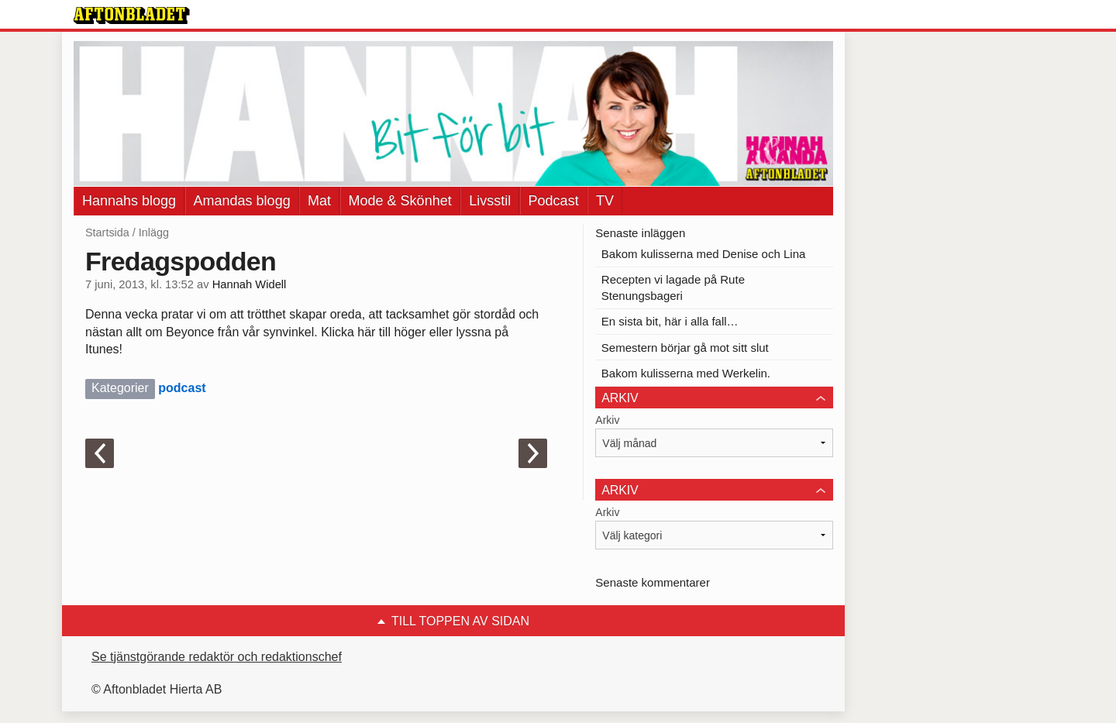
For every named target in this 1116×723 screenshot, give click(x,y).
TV (605, 200)
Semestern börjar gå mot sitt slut (685, 347)
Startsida (107, 232)
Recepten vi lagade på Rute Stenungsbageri (673, 287)
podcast (181, 387)
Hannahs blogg (129, 200)
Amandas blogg (242, 200)
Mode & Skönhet (400, 200)
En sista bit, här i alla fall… (670, 321)
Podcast (554, 200)
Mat (319, 200)
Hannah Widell (249, 284)
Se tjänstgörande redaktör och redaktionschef (216, 656)
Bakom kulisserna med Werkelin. (685, 373)
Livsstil (490, 200)
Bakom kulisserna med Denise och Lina (703, 253)
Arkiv (607, 420)
